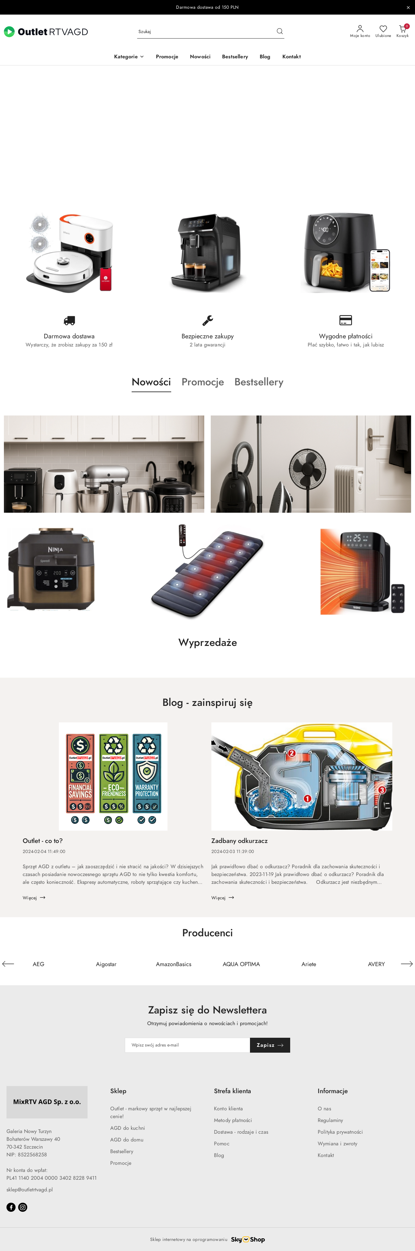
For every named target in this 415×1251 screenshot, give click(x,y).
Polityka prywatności (340, 1132)
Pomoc (222, 1143)
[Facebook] (11, 1207)
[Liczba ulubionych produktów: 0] (383, 31)
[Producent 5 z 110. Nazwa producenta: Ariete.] (308, 964)
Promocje (120, 1163)
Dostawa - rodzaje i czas (241, 1132)
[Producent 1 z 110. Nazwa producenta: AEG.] (38, 964)
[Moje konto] (360, 31)
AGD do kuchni (127, 1128)
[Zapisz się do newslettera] (187, 1045)
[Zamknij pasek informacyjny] (408, 7)
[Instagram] (22, 1207)
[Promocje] (167, 57)
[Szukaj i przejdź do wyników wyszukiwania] (279, 32)
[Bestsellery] (235, 57)
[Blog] (265, 57)
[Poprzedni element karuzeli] (8, 963)
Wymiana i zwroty (338, 1143)
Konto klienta (228, 1108)
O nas (324, 1108)
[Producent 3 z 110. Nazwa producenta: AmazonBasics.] (174, 964)
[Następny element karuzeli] (407, 963)
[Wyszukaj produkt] (210, 32)
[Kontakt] (291, 57)
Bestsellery (121, 1151)
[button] (129, 57)
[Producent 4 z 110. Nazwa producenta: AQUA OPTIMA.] (241, 964)
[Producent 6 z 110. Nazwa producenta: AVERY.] (376, 964)
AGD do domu (126, 1139)
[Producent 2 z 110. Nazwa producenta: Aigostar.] (106, 964)
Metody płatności (233, 1120)
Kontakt (326, 1155)
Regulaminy (330, 1120)
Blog (219, 1155)
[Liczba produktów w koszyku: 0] (402, 31)
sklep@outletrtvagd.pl (29, 1189)
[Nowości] (200, 57)
